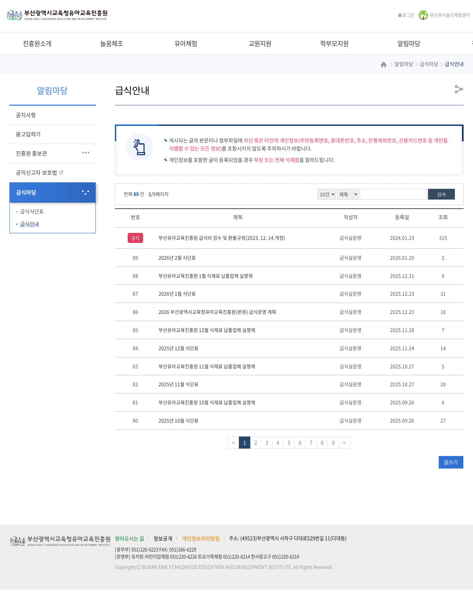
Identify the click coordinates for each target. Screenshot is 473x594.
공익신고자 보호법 (36, 172)
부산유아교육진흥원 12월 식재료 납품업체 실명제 (207, 329)
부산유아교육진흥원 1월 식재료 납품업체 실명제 (206, 275)
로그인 (406, 15)
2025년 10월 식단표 (179, 420)
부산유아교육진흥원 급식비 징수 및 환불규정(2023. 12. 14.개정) (222, 237)
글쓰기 (451, 462)
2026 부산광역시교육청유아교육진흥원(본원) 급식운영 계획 (217, 311)
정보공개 (163, 538)
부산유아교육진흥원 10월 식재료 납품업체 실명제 (207, 402)
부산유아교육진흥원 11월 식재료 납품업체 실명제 (207, 366)
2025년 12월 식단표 (179, 348)
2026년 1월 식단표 (177, 293)
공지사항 (26, 115)
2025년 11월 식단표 (179, 384)
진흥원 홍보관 (31, 153)
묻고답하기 (28, 134)
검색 (441, 194)
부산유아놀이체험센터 (450, 15)
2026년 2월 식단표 (177, 257)
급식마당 (26, 192)
